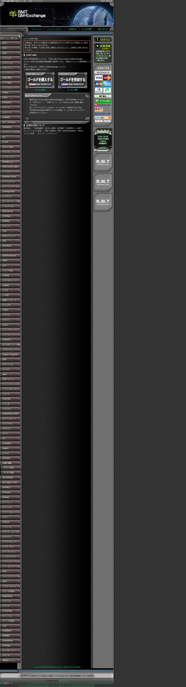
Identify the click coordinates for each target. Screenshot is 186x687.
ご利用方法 (72, 29)
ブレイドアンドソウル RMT (25, 683)
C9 (4, 439)
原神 (4, 359)
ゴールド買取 (8, 473)
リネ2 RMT (87, 683)
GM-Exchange (64, 680)
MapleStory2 (7, 596)
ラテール (6, 108)
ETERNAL (7, 216)
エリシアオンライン (10, 330)
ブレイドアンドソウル (11, 576)
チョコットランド (10, 251)
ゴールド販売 (8, 468)
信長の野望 (7, 78)
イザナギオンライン (10, 280)
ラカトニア (7, 601)
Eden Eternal (8, 211)
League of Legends (10, 355)
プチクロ (6, 315)
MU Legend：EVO (10, 483)
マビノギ (6, 655)
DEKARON (7, 127)
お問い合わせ (102, 29)
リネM (5, 290)
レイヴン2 (7, 196)
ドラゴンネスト (9, 547)
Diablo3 (6, 448)
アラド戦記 (7, 83)
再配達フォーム (9, 660)
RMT (25, 39)
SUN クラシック (9, 236)
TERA (5, 261)
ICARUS (6, 522)
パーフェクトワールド (11, 562)
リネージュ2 (7, 63)
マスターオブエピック (11, 586)
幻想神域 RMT (42, 683)
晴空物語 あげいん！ (11, 162)
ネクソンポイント (10, 419)
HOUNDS (6, 458)
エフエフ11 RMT (56, 683)
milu (4, 241)
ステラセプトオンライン (11, 335)
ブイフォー (7, 502)
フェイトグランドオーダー (11, 385)
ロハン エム (7, 616)
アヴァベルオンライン (11, 512)
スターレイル (8, 364)
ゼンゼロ (6, 369)
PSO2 (5, 98)
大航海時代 (7, 631)
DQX (4, 53)
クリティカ (7, 527)
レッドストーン (9, 73)
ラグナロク (7, 58)
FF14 (5, 48)
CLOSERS (7, 443)
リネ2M (6, 295)
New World (7, 246)
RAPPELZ (7, 487)
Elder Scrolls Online (10, 167)
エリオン (6, 453)
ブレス (5, 434)
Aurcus (5, 325)
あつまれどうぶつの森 (11, 345)
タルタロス (7, 537)
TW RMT (108, 683)
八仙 (4, 626)
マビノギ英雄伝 (9, 591)
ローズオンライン (10, 651)
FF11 (5, 43)
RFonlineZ (7, 492)
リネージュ (7, 68)
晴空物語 (6, 636)
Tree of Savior (8, 147)
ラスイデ (6, 606)
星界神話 (6, 221)
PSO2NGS (7, 103)
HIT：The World (9, 122)
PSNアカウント (9, 379)
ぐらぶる (6, 404)
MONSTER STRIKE (10, 414)
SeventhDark (8, 641)
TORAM (6, 275)
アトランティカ (9, 182)
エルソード (7, 112)
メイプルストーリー (10, 88)
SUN (4, 231)
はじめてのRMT (40, 667)
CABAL (5, 93)
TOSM (5, 310)
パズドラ (6, 394)
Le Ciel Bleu (7, 611)
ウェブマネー (8, 424)
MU (4, 137)
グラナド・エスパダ (10, 532)
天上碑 (5, 142)
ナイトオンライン (10, 552)
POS (4, 571)
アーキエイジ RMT (55, 686)
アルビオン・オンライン (11, 152)
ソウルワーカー (9, 206)
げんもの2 (7, 305)
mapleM (6, 285)
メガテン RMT (69, 686)
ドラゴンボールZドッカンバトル (11, 390)
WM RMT (90, 686)
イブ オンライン (9, 157)
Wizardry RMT (98, 683)
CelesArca (7, 340)
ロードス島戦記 (9, 621)
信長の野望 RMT (40, 686)
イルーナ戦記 (8, 271)
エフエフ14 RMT (25, 686)
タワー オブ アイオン (11, 187)
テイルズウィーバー (10, 172)
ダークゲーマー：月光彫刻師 (11, 202)
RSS (70, 667)
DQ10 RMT (81, 686)
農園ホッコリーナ (10, 300)
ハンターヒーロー (10, 557)
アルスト (6, 320)
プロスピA (7, 409)
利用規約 (77, 667)
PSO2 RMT (76, 683)
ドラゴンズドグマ (10, 542)
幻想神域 (6, 117)
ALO (4, 266)
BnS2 (5, 581)
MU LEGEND (8, 478)
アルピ (5, 517)
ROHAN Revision (9, 256)
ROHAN (6, 497)
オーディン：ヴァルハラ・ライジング (11, 133)
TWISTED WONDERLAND (9, 399)
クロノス (6, 226)
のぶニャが (7, 507)
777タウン (7, 429)
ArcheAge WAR (9, 191)
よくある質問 (87, 29)
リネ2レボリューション (11, 350)
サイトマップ (36, 29)
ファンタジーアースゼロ (11, 567)
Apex (5, 374)
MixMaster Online (9, 177)
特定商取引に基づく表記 (57, 667)
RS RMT (67, 683)
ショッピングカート (55, 29)
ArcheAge (6, 646)
